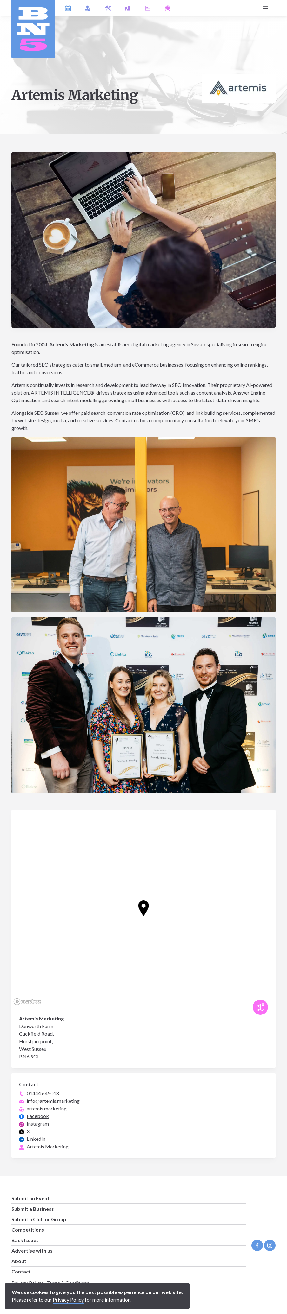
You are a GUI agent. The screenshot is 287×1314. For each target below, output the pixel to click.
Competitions (27, 1230)
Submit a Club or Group (38, 1219)
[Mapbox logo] (27, 1001)
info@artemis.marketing (53, 1101)
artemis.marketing (47, 1108)
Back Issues (25, 1240)
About (18, 1261)
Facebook (38, 1116)
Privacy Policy (68, 1300)
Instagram (38, 1124)
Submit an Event (30, 1198)
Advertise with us (32, 1251)
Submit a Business (32, 1209)
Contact (21, 1271)
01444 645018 (43, 1093)
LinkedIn (36, 1139)
